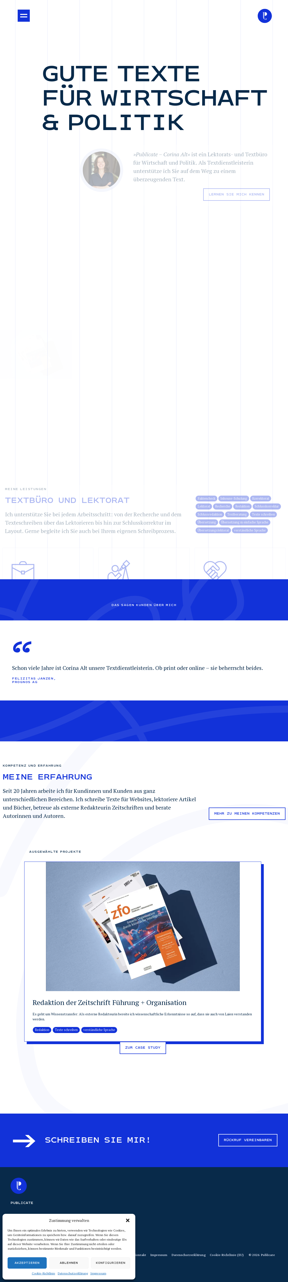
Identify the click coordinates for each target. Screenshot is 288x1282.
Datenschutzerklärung (73, 1273)
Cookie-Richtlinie (43, 1273)
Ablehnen (69, 1263)
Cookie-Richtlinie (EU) (227, 1255)
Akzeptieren (27, 1263)
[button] (127, 1220)
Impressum (98, 1273)
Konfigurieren (110, 1263)
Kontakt (140, 1255)
